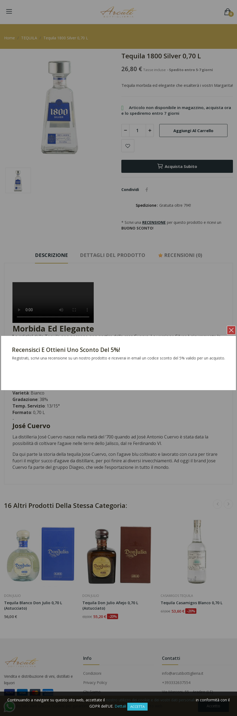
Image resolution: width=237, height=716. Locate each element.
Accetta (137, 706)
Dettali (120, 706)
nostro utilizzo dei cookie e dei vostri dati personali (150, 699)
